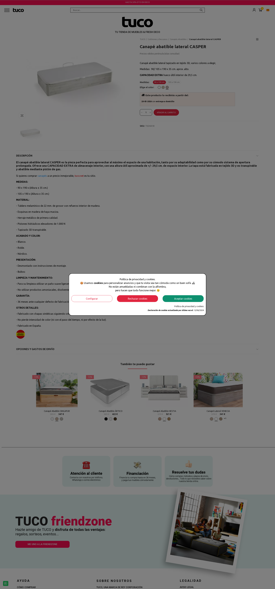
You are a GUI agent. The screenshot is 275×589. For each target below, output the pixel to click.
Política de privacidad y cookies (189, 306)
